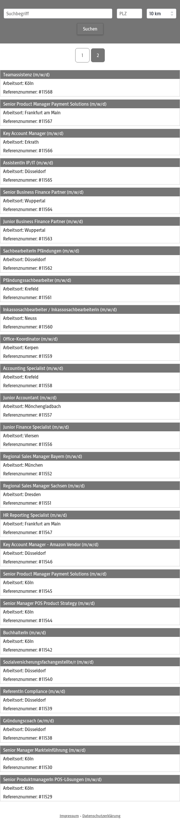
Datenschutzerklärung (101, 815)
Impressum (69, 815)
